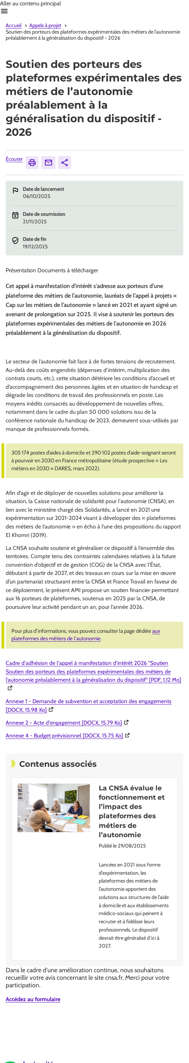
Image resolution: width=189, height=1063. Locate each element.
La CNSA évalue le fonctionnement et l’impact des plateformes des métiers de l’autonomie (132, 811)
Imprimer (33, 162)
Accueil (13, 25)
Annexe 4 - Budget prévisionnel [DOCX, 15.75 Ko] (69, 735)
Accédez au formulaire (33, 999)
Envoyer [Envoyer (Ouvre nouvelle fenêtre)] (49, 162)
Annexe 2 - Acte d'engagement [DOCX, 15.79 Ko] (68, 722)
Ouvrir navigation (4, 11)
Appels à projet (45, 25)
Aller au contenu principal (30, 3)
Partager (65, 162)
